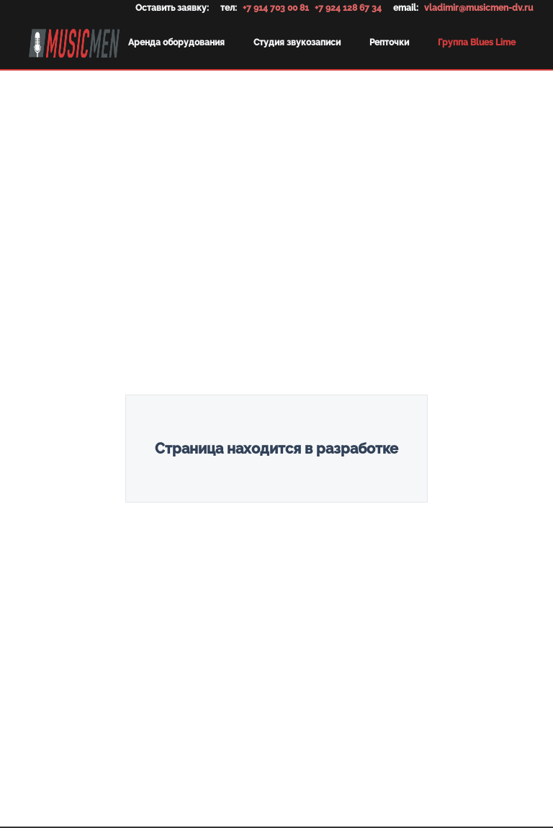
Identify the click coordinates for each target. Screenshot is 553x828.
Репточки (389, 42)
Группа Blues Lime (477, 42)
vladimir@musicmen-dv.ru (478, 8)
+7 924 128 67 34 (348, 8)
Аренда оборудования (176, 42)
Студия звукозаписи (297, 42)
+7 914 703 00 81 (276, 8)
